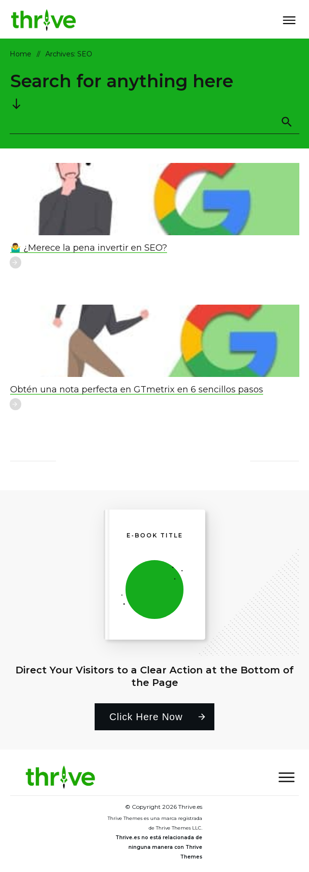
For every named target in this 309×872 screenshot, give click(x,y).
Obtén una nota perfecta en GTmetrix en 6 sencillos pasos (136, 389)
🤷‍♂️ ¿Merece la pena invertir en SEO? (88, 247)
